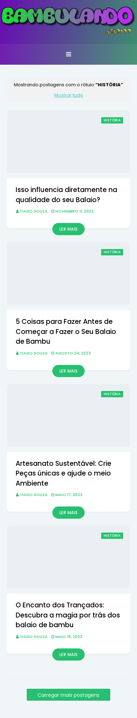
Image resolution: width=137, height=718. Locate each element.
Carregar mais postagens (68, 695)
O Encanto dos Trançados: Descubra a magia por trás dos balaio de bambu (68, 615)
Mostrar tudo (68, 95)
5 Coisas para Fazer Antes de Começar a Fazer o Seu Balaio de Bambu (66, 331)
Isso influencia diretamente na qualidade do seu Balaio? (66, 195)
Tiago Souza (34, 211)
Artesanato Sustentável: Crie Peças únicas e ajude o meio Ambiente (63, 473)
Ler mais (68, 229)
